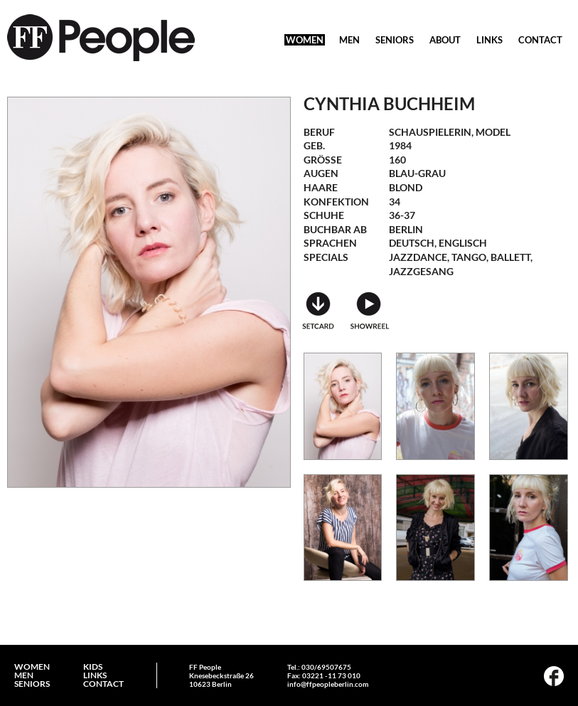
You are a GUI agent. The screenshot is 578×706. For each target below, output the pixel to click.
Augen (321, 173)
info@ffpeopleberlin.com (327, 684)
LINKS (489, 40)
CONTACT (540, 40)
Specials (326, 257)
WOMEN (304, 40)
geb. (314, 145)
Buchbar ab (335, 229)
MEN (349, 40)
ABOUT (445, 40)
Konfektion (336, 202)
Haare (321, 187)
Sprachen (330, 243)
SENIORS (394, 40)
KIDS (92, 667)
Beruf (319, 132)
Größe (323, 160)
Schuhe (324, 215)
